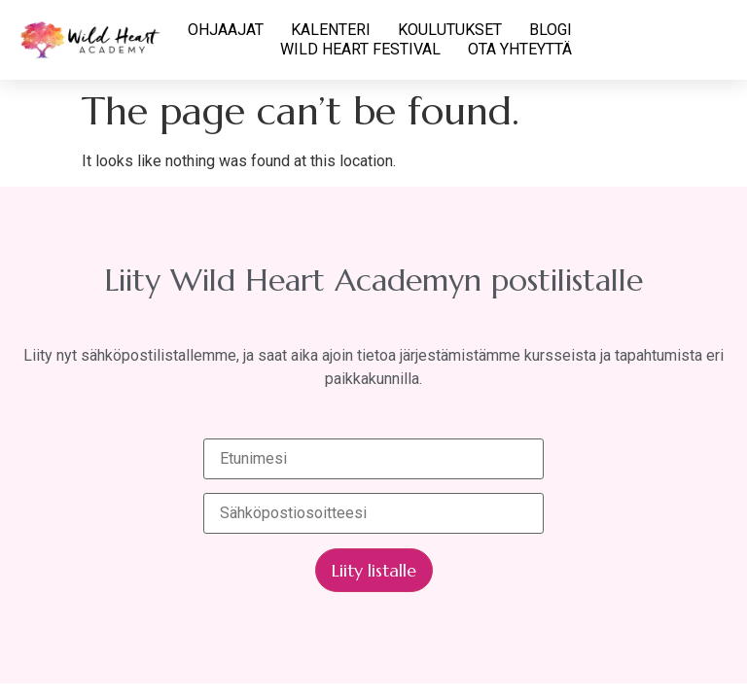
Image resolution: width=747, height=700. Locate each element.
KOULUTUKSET (450, 29)
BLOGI (550, 29)
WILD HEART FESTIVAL (360, 49)
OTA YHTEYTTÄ (520, 49)
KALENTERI (331, 29)
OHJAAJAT (226, 29)
